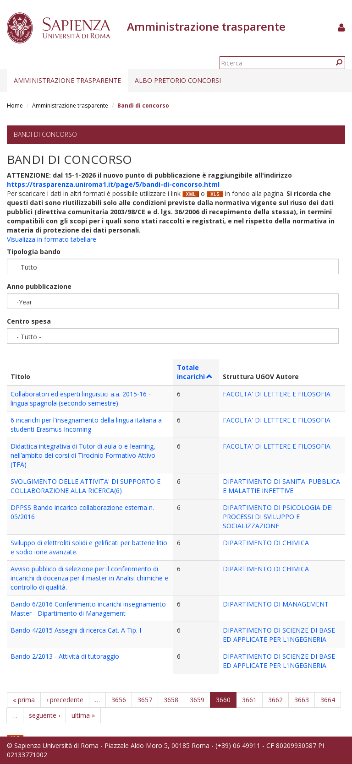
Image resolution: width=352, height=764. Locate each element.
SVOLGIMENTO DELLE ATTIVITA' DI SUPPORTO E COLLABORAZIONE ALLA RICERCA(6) (85, 486)
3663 (301, 699)
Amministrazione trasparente (67, 80)
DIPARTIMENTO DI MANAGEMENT (276, 604)
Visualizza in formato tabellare (51, 239)
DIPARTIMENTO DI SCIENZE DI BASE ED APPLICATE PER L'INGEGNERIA (279, 635)
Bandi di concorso (45, 134)
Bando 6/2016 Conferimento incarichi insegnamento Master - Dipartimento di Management (88, 609)
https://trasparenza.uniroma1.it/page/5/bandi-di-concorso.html (113, 184)
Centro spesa (29, 321)
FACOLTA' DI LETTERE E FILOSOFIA (276, 394)
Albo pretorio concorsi (178, 80)
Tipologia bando (33, 251)
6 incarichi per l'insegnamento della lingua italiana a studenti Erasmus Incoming (86, 424)
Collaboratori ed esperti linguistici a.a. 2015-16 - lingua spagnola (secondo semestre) (81, 398)
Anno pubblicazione (39, 286)
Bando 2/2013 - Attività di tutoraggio (65, 656)
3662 (275, 699)
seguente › (44, 715)
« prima (24, 699)
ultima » (83, 715)
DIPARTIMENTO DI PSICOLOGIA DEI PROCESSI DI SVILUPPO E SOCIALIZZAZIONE (278, 516)
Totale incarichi (195, 372)
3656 (118, 699)
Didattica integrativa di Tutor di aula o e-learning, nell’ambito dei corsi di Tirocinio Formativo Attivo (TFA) (83, 455)
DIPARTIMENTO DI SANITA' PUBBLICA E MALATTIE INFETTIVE (281, 486)
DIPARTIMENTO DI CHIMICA (266, 542)
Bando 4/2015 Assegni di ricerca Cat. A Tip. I (76, 630)
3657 (145, 699)
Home (15, 105)
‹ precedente (64, 699)
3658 (171, 699)
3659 (197, 699)
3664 (327, 699)
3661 (249, 699)
